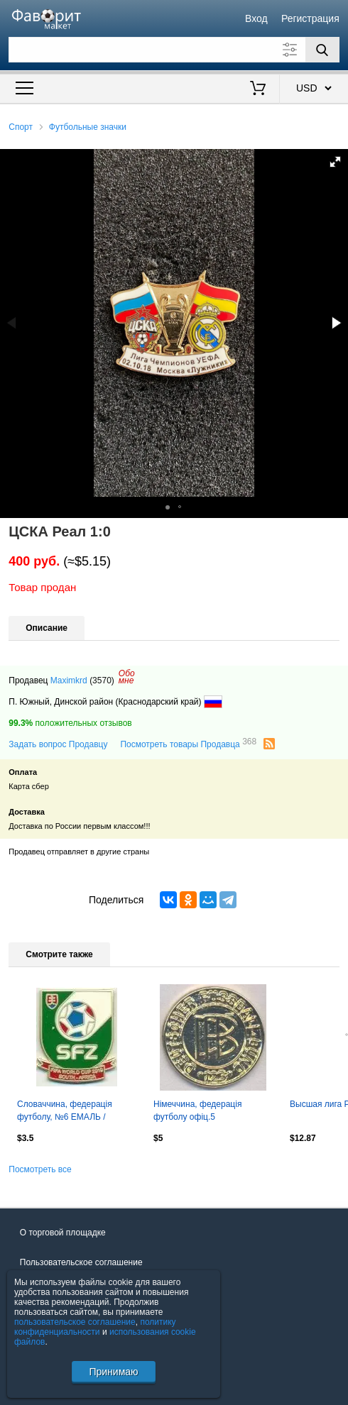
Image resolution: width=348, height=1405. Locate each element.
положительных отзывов (70, 723)
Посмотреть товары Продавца (188, 743)
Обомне (127, 677)
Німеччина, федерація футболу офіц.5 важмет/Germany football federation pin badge (201, 1112)
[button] (335, 161)
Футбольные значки (87, 127)
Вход (256, 18)
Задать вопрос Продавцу (58, 744)
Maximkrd (68, 680)
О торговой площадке (63, 1233)
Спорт (21, 127)
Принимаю (113, 1371)
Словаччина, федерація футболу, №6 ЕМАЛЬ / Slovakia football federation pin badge (75, 1112)
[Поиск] (322, 49)
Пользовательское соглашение (81, 1262)
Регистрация (310, 18)
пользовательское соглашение (75, 1322)
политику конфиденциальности (95, 1327)
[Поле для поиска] (174, 49)
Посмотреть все (40, 1169)
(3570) (101, 680)
